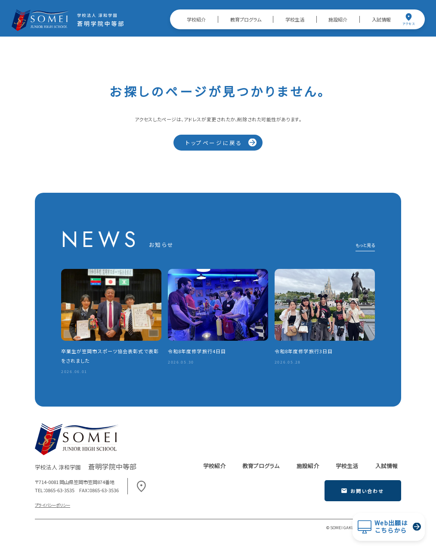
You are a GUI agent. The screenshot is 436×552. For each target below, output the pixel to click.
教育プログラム (245, 19)
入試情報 (381, 19)
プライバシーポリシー (52, 505)
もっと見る (365, 245)
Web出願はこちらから (391, 526)
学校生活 (294, 19)
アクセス (408, 19)
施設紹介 (337, 19)
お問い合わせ (362, 490)
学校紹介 (196, 19)
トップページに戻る (214, 143)
